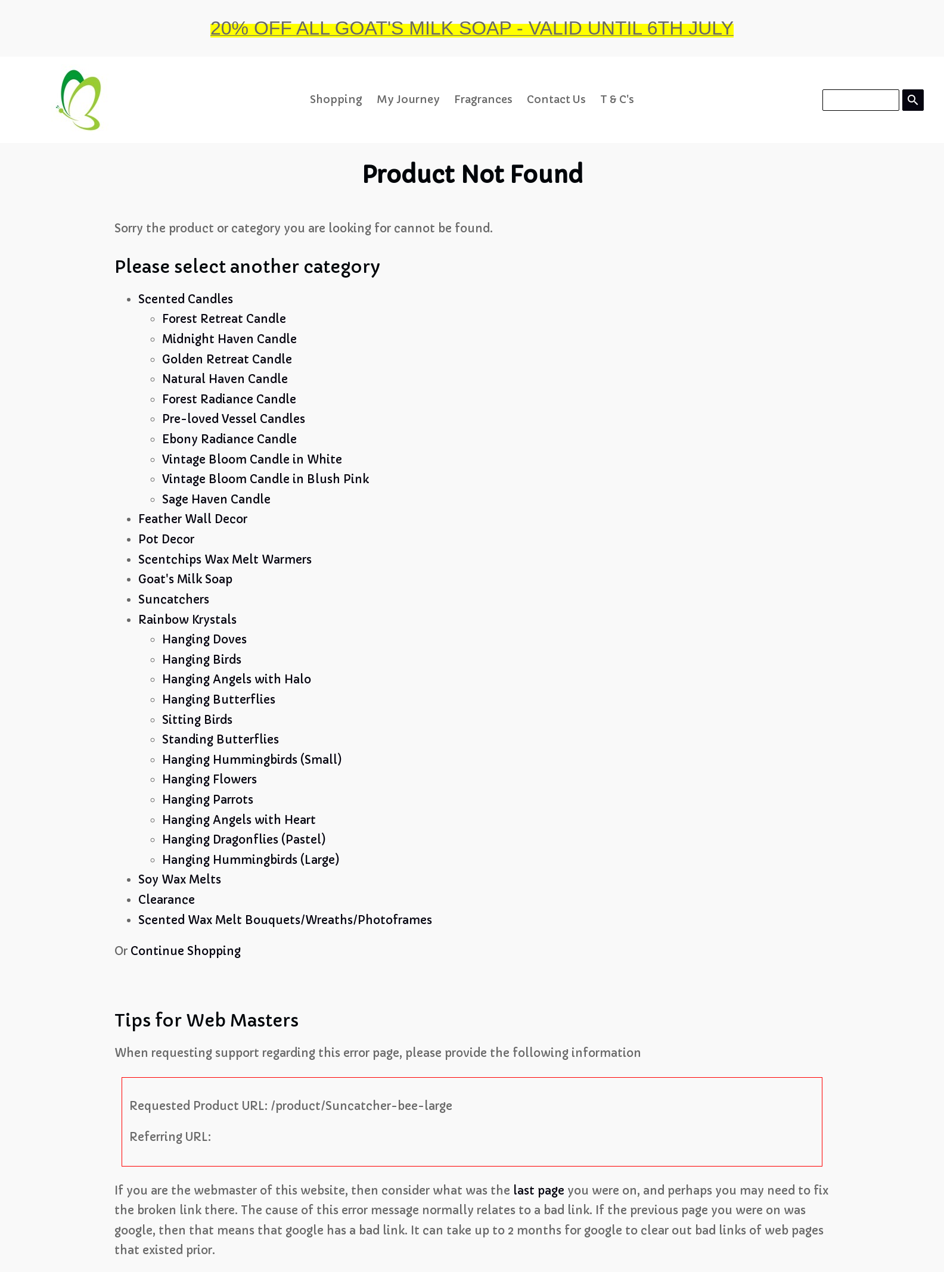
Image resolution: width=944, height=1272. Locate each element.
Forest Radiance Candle (229, 399)
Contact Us (556, 99)
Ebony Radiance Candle (229, 439)
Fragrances (483, 99)
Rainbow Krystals (187, 620)
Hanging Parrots (207, 800)
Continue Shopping (186, 951)
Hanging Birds (201, 660)
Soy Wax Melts (179, 880)
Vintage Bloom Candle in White (252, 459)
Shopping (336, 99)
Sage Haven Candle (216, 499)
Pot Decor (166, 539)
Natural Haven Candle (225, 379)
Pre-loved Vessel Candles (233, 419)
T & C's (617, 99)
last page (538, 1191)
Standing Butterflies (220, 740)
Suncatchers (173, 600)
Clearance (166, 900)
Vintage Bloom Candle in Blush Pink (265, 479)
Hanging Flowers (209, 779)
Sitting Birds (197, 720)
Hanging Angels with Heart (239, 820)
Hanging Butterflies (218, 700)
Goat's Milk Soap (185, 579)
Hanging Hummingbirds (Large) (251, 860)
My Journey (408, 99)
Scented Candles (185, 299)
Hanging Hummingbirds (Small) (252, 760)
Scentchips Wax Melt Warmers (225, 560)
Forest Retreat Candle (224, 319)
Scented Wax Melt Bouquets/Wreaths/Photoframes (285, 920)
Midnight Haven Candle (229, 339)
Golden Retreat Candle (227, 359)
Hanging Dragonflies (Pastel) (244, 840)
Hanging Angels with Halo (236, 679)
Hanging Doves (204, 639)
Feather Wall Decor (192, 519)
